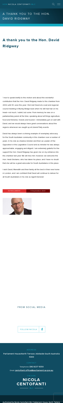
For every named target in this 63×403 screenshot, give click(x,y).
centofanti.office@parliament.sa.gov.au (34, 370)
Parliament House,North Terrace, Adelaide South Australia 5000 (31, 355)
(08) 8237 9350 (36, 366)
